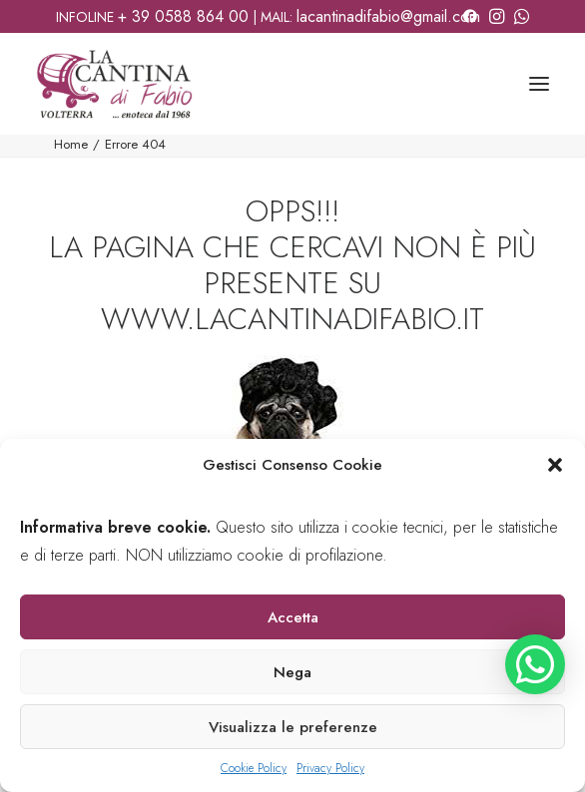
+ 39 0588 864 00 (183, 16)
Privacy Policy (330, 768)
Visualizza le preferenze (293, 727)
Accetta (293, 617)
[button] (555, 465)
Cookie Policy (254, 768)
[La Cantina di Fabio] (114, 84)
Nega (292, 672)
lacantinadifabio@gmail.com (388, 16)
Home (71, 144)
